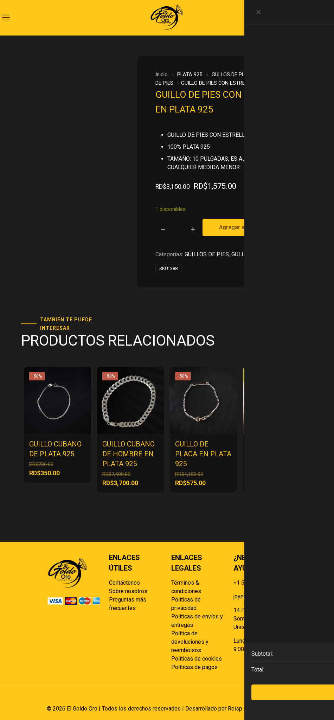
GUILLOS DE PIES (207, 254)
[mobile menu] (6, 18)
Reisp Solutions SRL (253, 708)
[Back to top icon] (279, 697)
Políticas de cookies (196, 658)
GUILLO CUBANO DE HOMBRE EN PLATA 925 (128, 454)
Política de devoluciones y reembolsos (189, 642)
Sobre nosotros (128, 591)
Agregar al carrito (242, 227)
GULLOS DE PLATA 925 (238, 74)
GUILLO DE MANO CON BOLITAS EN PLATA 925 (276, 454)
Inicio (161, 74)
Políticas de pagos (194, 667)
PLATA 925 (189, 74)
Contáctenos (124, 582)
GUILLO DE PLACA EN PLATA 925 (203, 454)
